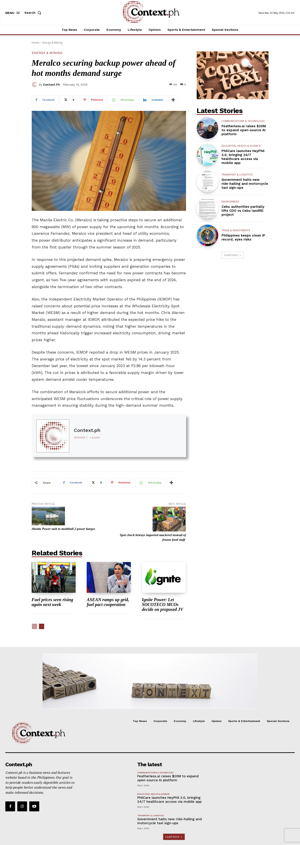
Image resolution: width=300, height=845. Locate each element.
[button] (33, 12)
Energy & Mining (52, 42)
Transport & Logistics (237, 174)
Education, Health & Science (241, 146)
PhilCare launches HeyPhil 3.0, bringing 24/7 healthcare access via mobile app (243, 157)
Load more (232, 255)
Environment (230, 201)
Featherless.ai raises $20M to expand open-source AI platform (244, 130)
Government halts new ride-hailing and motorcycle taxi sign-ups (245, 184)
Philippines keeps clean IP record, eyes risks (243, 237)
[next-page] (41, 626)
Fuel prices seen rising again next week (52, 602)
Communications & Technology (243, 121)
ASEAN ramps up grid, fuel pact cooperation (108, 602)
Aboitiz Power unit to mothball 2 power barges (63, 529)
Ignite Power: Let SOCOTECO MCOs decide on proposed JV (162, 604)
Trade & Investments (236, 230)
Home (35, 42)
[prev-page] (34, 626)
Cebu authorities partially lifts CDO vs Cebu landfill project (243, 211)
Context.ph (51, 84)
